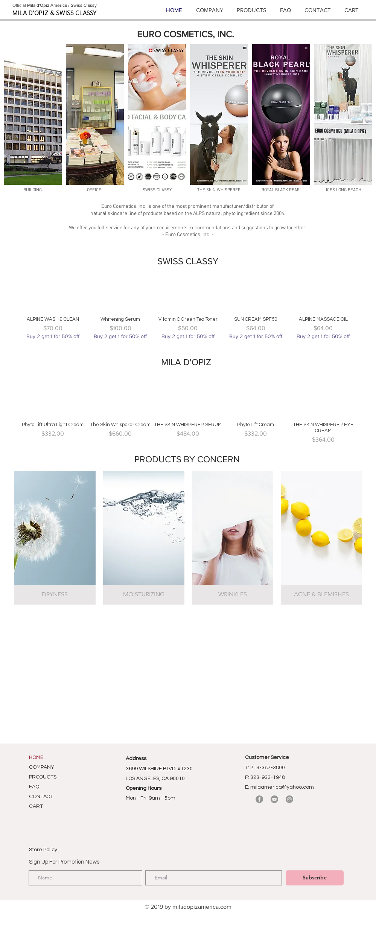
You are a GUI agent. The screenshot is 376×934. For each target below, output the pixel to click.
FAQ (34, 786)
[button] (33, 114)
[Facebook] (259, 799)
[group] (188, 306)
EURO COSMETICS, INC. (185, 34)
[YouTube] (274, 799)
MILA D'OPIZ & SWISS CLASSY (54, 12)
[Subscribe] (315, 877)
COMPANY (41, 767)
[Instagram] (289, 799)
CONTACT (41, 796)
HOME (36, 757)
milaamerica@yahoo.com (282, 787)
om (227, 907)
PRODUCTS (42, 777)
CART (36, 806)
